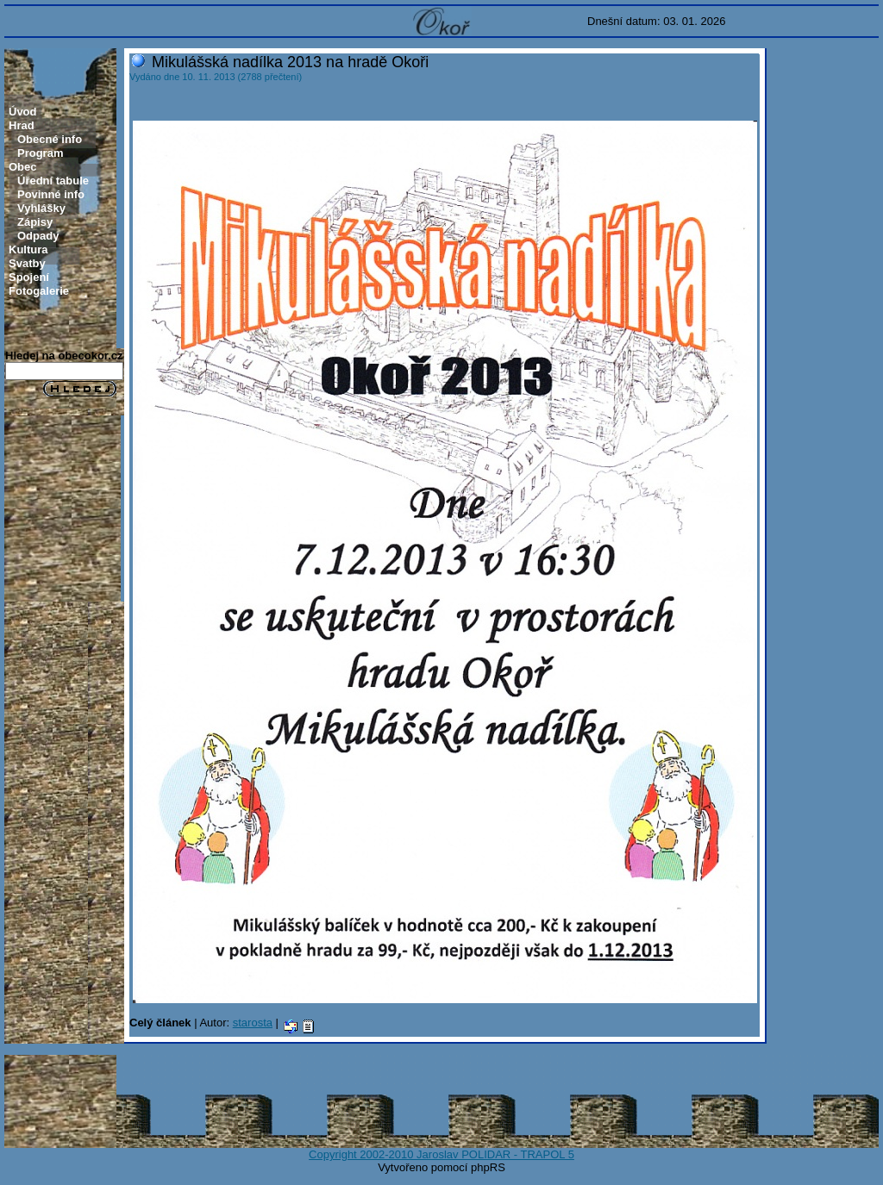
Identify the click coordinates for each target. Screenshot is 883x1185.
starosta (252, 1022)
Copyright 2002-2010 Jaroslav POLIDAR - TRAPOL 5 (441, 1154)
